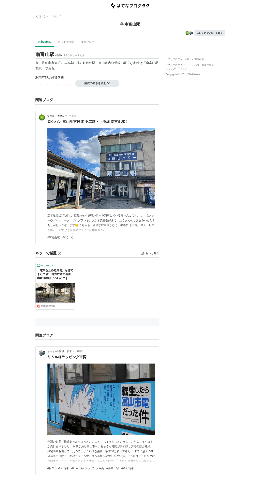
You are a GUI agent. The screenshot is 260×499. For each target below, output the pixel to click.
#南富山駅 (53, 237)
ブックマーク (45, 265)
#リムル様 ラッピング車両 (87, 468)
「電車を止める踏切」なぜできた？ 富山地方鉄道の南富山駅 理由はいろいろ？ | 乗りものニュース (55, 274)
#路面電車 (127, 468)
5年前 (79, 351)
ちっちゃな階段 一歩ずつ (60, 351)
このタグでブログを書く (210, 32)
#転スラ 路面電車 (58, 468)
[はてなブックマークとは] (59, 253)
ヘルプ (195, 65)
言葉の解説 (45, 41)
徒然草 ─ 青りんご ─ (58, 116)
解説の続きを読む (97, 83)
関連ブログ (88, 41)
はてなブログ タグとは (178, 65)
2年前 (75, 116)
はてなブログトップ (176, 68)
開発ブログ (208, 65)
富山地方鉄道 (79, 63)
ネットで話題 (66, 41)
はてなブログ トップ (48, 16)
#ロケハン (68, 237)
